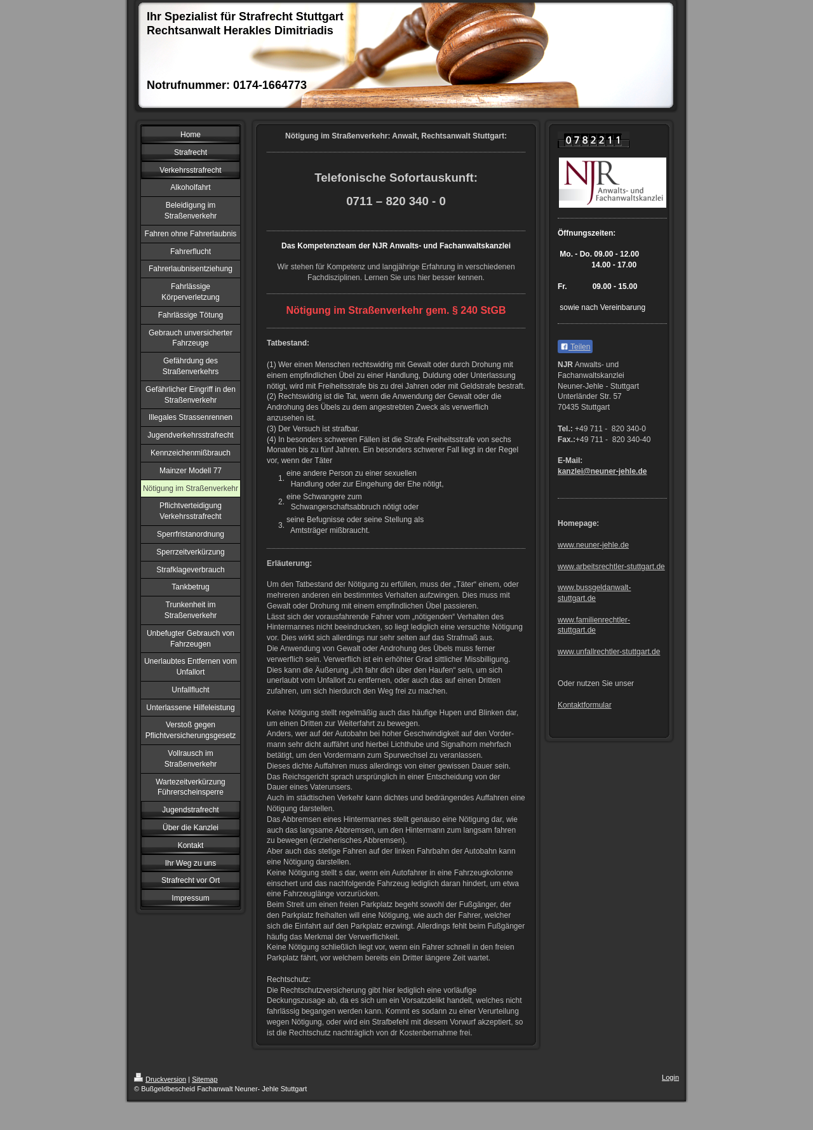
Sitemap (204, 1079)
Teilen (575, 346)
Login (670, 1077)
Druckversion (160, 1079)
